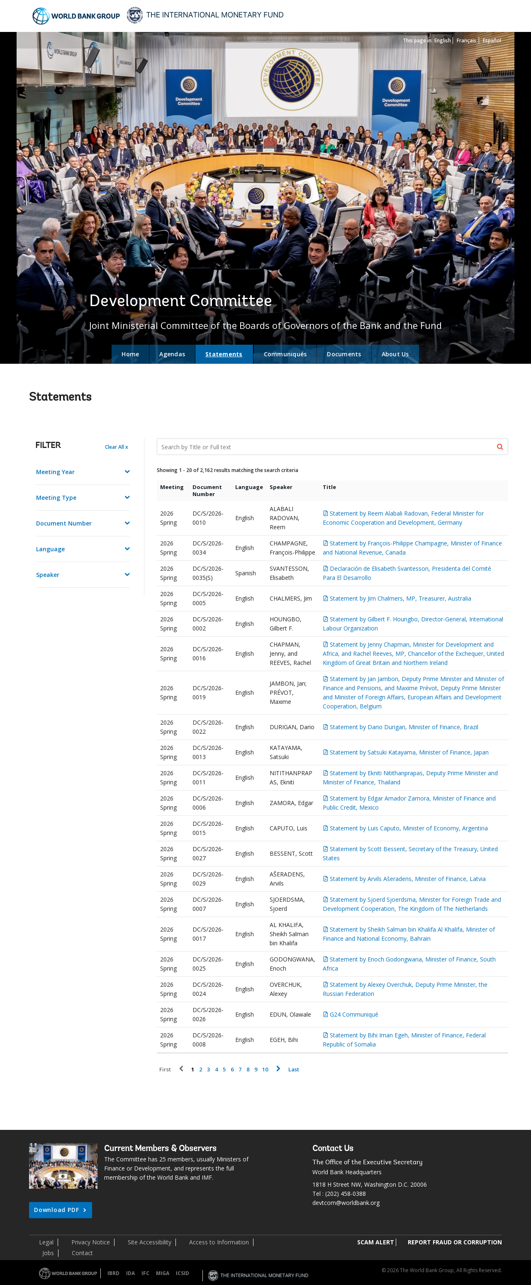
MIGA (162, 1273)
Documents (344, 354)
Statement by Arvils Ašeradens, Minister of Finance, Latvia (408, 879)
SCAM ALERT (375, 1242)
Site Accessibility (149, 1242)
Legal (46, 1242)
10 (265, 1069)
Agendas (172, 354)
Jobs (48, 1253)
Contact (82, 1253)
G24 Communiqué (354, 1014)
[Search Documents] (333, 446)
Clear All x (116, 446)
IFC (145, 1273)
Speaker (47, 575)
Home (130, 354)
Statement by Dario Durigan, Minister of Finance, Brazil (404, 727)
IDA (130, 1273)
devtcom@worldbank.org (346, 1203)
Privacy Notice (90, 1242)
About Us (395, 354)
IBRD (113, 1273)
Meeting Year (55, 472)
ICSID (182, 1273)
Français (466, 40)
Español (492, 40)
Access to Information (219, 1242)
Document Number (64, 523)
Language (50, 549)
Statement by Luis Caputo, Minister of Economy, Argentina (409, 828)
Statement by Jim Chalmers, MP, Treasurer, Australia (400, 598)
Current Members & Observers (160, 1149)
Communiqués (285, 354)
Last (293, 1069)
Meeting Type (56, 497)
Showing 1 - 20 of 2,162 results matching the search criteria (227, 470)
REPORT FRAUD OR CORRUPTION (455, 1242)
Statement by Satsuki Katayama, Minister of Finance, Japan (409, 752)
